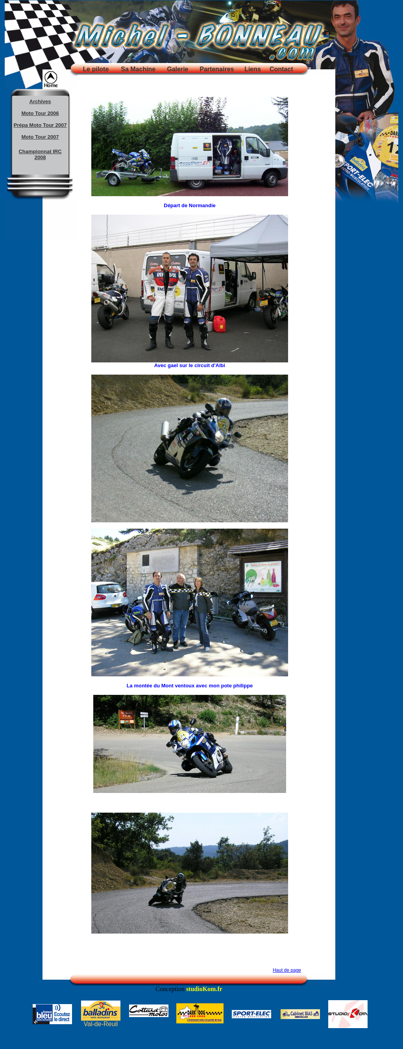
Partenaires (217, 69)
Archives (40, 101)
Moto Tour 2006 (40, 113)
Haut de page (287, 970)
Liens (252, 69)
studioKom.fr (204, 989)
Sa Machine (138, 69)
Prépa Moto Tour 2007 (40, 125)
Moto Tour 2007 (40, 137)
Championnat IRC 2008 (39, 154)
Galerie (177, 69)
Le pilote (96, 69)
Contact (281, 69)
